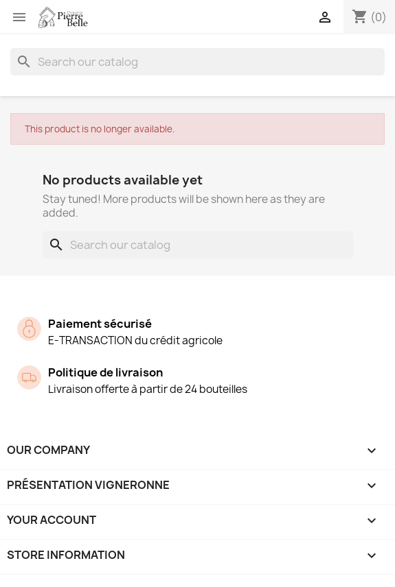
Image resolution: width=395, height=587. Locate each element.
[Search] (197, 61)
